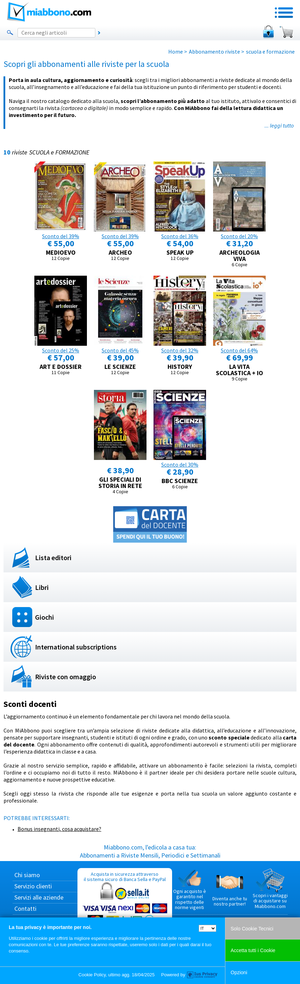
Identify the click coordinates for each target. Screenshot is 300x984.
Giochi (44, 617)
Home (175, 51)
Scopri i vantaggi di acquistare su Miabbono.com (270, 888)
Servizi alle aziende (38, 897)
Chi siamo (27, 875)
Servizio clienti (33, 886)
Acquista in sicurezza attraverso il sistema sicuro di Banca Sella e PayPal (125, 904)
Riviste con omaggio (65, 676)
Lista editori (53, 557)
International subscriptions (76, 646)
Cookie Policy (92, 974)
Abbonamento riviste (214, 51)
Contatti (25, 908)
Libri (42, 587)
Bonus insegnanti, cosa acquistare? (59, 828)
